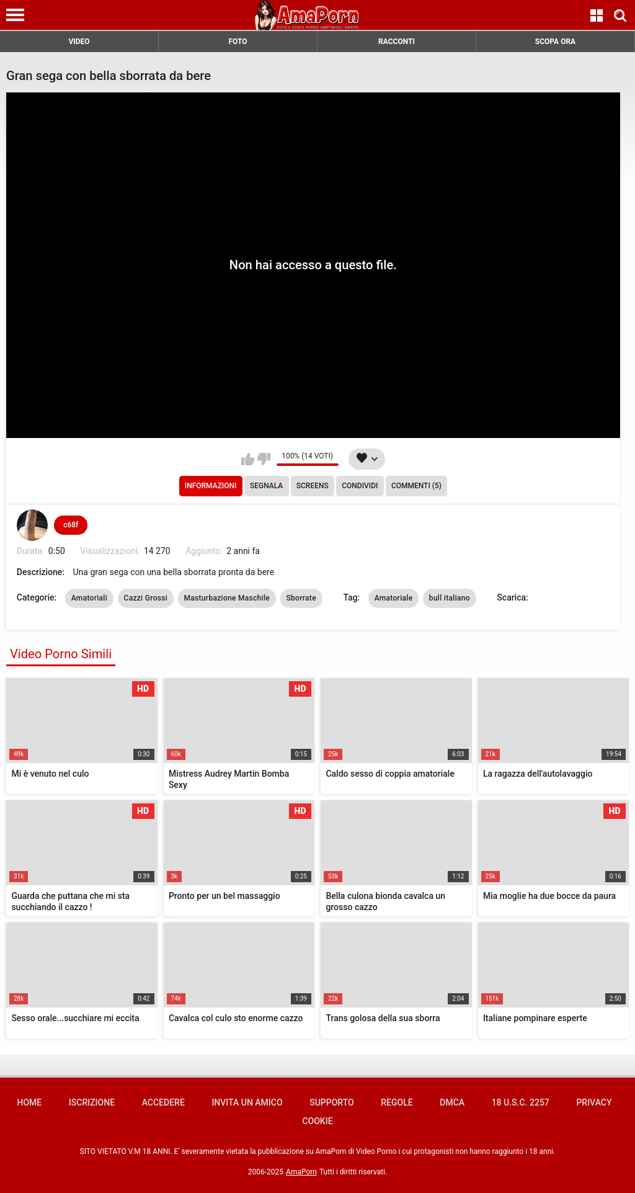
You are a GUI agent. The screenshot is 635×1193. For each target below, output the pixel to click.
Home (29, 1102)
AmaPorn (301, 1172)
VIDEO (78, 41)
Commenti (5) (416, 485)
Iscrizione (92, 1102)
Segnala (266, 485)
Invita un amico (246, 1102)
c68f (70, 525)
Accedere (163, 1102)
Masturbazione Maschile (227, 598)
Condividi (360, 485)
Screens (312, 485)
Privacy (593, 1102)
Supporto (331, 1102)
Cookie (317, 1121)
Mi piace (247, 459)
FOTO (237, 41)
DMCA (452, 1102)
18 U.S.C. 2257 (520, 1102)
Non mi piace (263, 459)
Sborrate (301, 598)
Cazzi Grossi (146, 598)
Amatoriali (89, 598)
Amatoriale (394, 598)
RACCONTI (396, 41)
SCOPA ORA (555, 41)
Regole (396, 1102)
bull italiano (449, 598)
